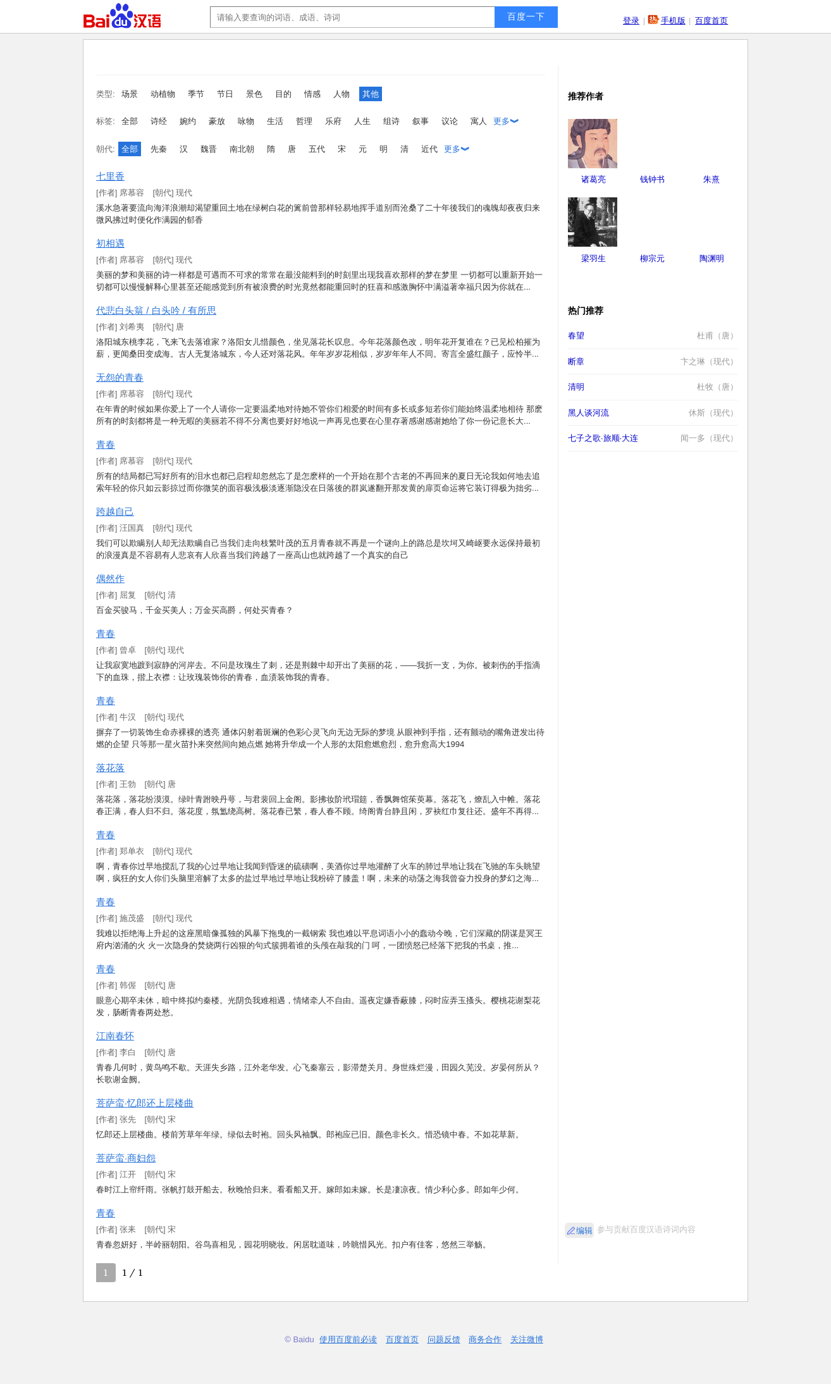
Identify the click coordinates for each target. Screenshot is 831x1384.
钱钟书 (652, 179)
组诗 (391, 121)
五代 (317, 149)
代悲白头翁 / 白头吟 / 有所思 (156, 310)
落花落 (110, 767)
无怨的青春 (120, 377)
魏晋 (208, 149)
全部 (129, 121)
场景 (129, 94)
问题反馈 (444, 1339)
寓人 (479, 121)
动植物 (163, 94)
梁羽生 (593, 258)
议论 (449, 121)
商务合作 (485, 1339)
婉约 (188, 121)
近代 (429, 149)
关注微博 (526, 1339)
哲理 (304, 121)
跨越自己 (115, 511)
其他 (370, 94)
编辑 (584, 1230)
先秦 (159, 149)
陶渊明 (711, 258)
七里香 (110, 176)
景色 (254, 94)
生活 (275, 121)
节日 (225, 94)
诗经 (159, 121)
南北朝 (242, 149)
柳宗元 (652, 258)
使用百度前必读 (348, 1339)
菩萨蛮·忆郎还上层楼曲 (145, 1102)
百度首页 (711, 20)
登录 (631, 20)
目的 (283, 94)
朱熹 (711, 179)
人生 (362, 121)
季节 (196, 94)
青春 (105, 444)
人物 (341, 94)
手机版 (673, 20)
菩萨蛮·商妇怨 (126, 1157)
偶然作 (110, 578)
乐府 (333, 121)
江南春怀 (115, 1035)
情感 (312, 94)
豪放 (217, 121)
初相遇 (110, 243)
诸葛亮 (593, 179)
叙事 (420, 121)
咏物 (246, 121)
